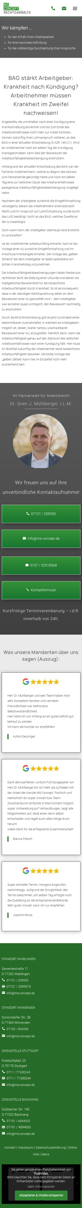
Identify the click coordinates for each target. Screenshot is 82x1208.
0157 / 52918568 (41, 565)
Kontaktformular (41, 590)
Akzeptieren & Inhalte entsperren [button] (41, 1195)
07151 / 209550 (17, 980)
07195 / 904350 (17, 1029)
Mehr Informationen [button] (41, 1186)
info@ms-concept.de (41, 538)
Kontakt (10, 1147)
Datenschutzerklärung (51, 1147)
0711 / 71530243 (18, 1072)
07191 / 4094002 (18, 1121)
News (45, 1154)
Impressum (25, 1147)
